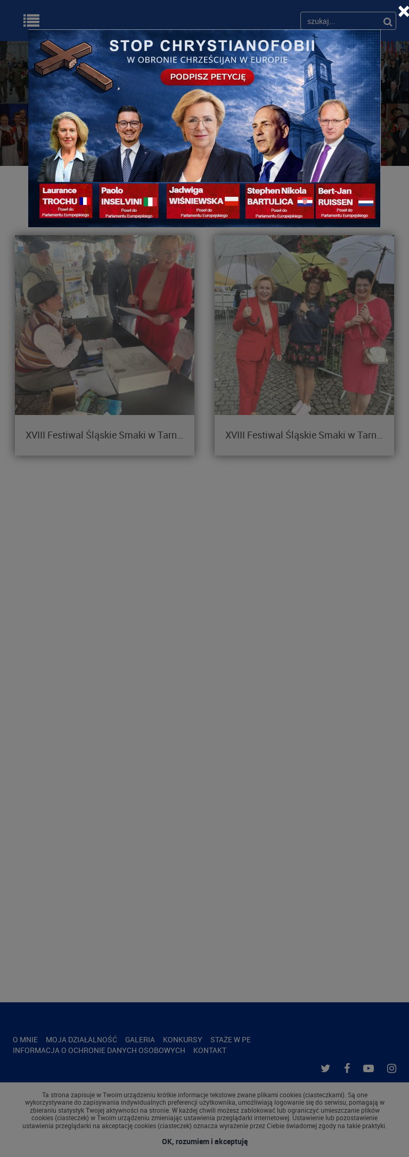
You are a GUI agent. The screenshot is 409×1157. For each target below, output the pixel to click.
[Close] (403, 10)
